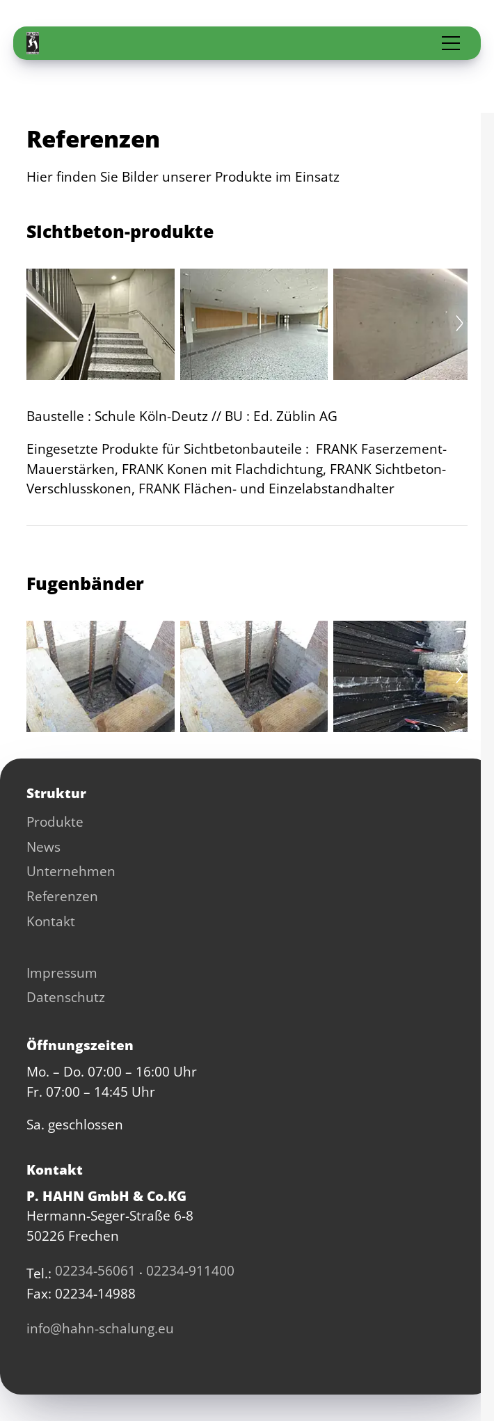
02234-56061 (95, 1271)
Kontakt (50, 921)
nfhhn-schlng (100, 1328)
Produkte (54, 822)
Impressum (61, 973)
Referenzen (62, 896)
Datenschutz (65, 997)
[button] (451, 43)
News (43, 847)
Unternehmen (70, 871)
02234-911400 (190, 1271)
